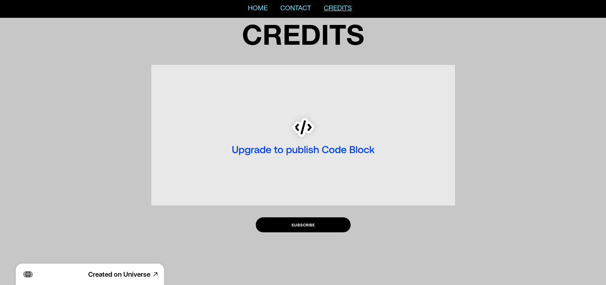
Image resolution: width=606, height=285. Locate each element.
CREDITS (338, 9)
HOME (258, 9)
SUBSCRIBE (303, 224)
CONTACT (295, 9)
